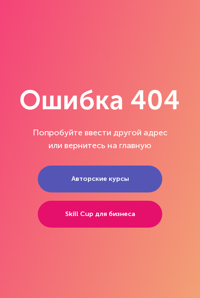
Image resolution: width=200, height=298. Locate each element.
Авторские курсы (100, 179)
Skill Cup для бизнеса (100, 214)
